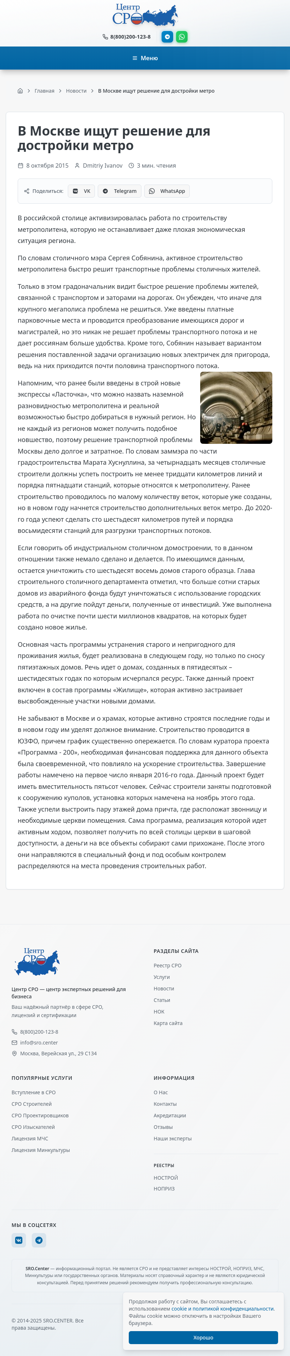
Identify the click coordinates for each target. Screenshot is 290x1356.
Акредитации (170, 1115)
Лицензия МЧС (30, 1138)
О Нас (161, 1092)
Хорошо (204, 1337)
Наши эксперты (173, 1138)
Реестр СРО (167, 965)
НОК (159, 1011)
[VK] (19, 1240)
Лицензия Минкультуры (41, 1150)
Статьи (162, 1000)
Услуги (162, 976)
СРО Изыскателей (33, 1126)
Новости (164, 988)
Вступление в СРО (34, 1092)
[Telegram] (39, 1240)
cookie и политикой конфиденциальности (222, 1308)
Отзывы (163, 1126)
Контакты (165, 1103)
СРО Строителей (32, 1103)
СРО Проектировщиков (40, 1115)
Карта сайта (168, 1023)
